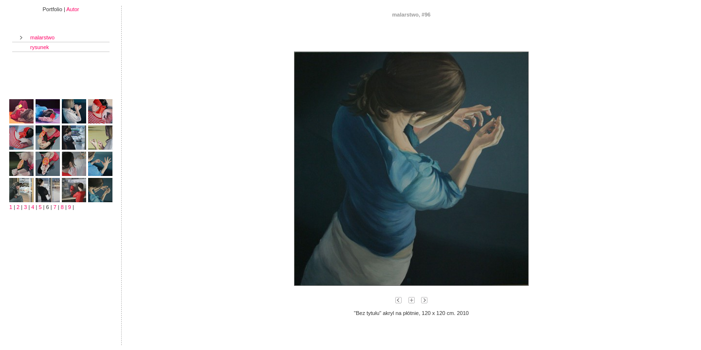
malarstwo (42, 37)
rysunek (39, 47)
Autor (72, 9)
